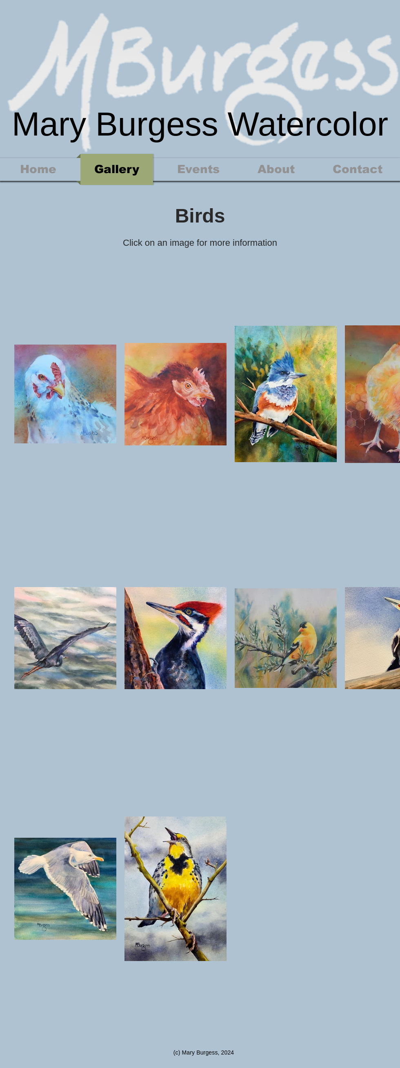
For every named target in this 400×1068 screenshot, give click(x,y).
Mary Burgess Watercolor (200, 123)
